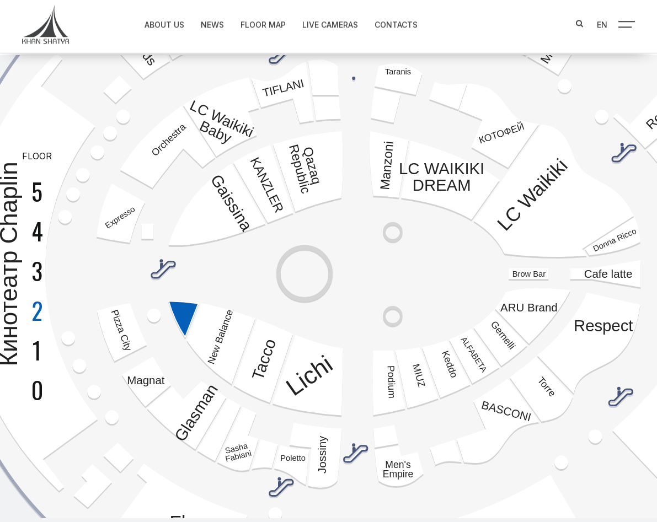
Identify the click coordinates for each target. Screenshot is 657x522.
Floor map (254, 22)
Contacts (387, 22)
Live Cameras (321, 22)
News (203, 22)
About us (155, 22)
